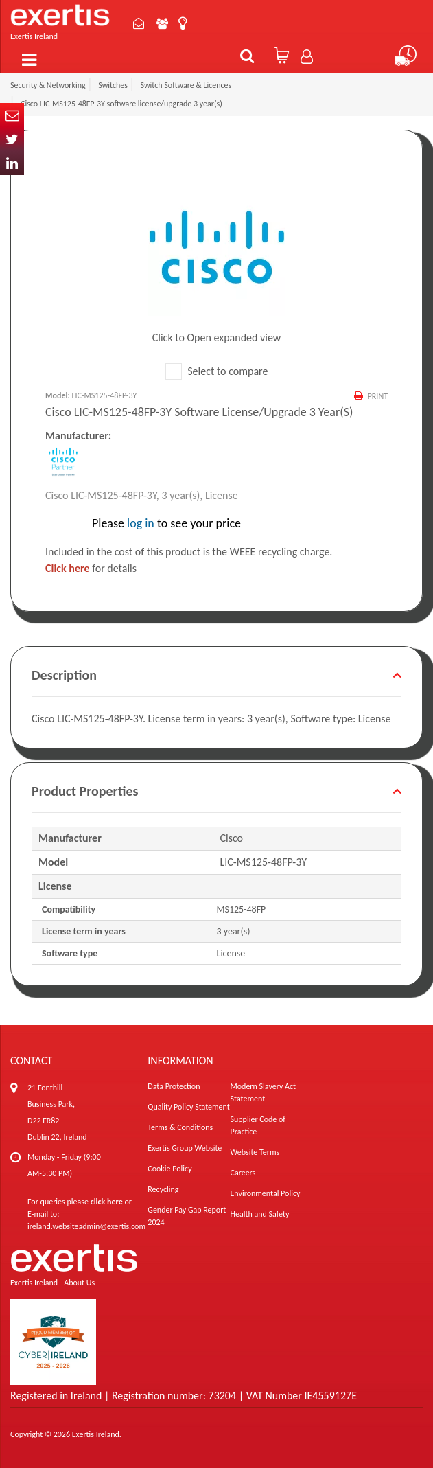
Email (12, 115)
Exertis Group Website (185, 1148)
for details (91, 568)
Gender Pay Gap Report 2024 (187, 1216)
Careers (243, 1173)
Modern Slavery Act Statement (263, 1092)
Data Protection (174, 1086)
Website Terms (255, 1152)
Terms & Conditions (180, 1127)
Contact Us (139, 23)
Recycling (163, 1189)
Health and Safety (260, 1214)
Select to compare (216, 371)
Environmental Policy (266, 1193)
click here (107, 1201)
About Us (163, 23)
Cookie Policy (169, 1168)
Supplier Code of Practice (258, 1125)
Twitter (12, 139)
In (12, 163)
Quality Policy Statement (188, 1107)
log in (140, 523)
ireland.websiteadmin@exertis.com (86, 1226)
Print (378, 396)
